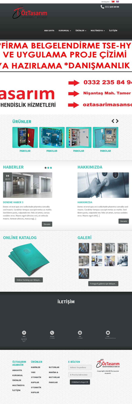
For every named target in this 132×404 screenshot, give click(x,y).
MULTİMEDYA (98, 30)
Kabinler (35, 367)
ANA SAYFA (49, 30)
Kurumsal (17, 375)
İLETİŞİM (113, 30)
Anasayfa (17, 370)
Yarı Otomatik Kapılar (36, 377)
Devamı (23, 224)
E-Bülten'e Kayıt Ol (80, 382)
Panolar (53, 382)
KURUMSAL (65, 30)
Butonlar (54, 367)
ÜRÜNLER (81, 30)
